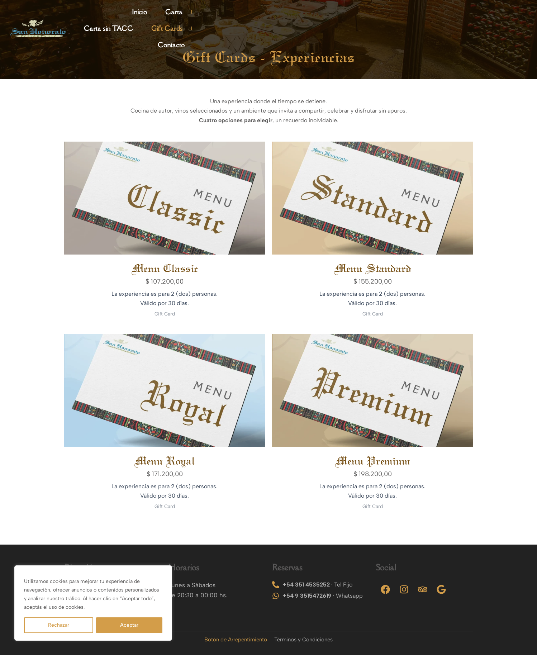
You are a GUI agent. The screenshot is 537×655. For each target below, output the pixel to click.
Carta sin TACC (399, 15)
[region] (93, 603)
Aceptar (129, 625)
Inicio (314, 15)
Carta (348, 15)
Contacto (505, 15)
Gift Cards (458, 15)
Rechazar (58, 625)
